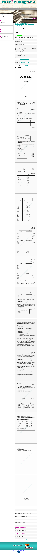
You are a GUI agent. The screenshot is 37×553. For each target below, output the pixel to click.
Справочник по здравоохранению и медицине (5, 548)
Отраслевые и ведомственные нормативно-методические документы (6, 31)
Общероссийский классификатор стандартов (25, 23)
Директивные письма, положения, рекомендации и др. (5, 20)
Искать (34, 18)
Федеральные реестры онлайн (4, 547)
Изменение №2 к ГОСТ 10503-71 (24, 59)
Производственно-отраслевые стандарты (6, 35)
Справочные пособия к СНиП (4, 36)
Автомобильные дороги (4, 18)
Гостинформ (16, 23)
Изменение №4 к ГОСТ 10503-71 (24, 62)
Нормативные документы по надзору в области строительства (6, 27)
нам (15, 545)
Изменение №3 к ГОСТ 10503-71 (24, 60)
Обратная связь (22, 550)
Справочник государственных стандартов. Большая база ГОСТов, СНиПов (18, 3)
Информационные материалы (4, 23)
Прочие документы (3, 38)
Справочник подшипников (3, 546)
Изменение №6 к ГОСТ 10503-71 (24, 65)
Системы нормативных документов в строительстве (5, 22)
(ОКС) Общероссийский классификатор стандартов (6, 16)
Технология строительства (4, 37)
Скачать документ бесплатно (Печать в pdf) (21, 539)
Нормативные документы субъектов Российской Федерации (5, 29)
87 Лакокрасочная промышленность (24, 24)
